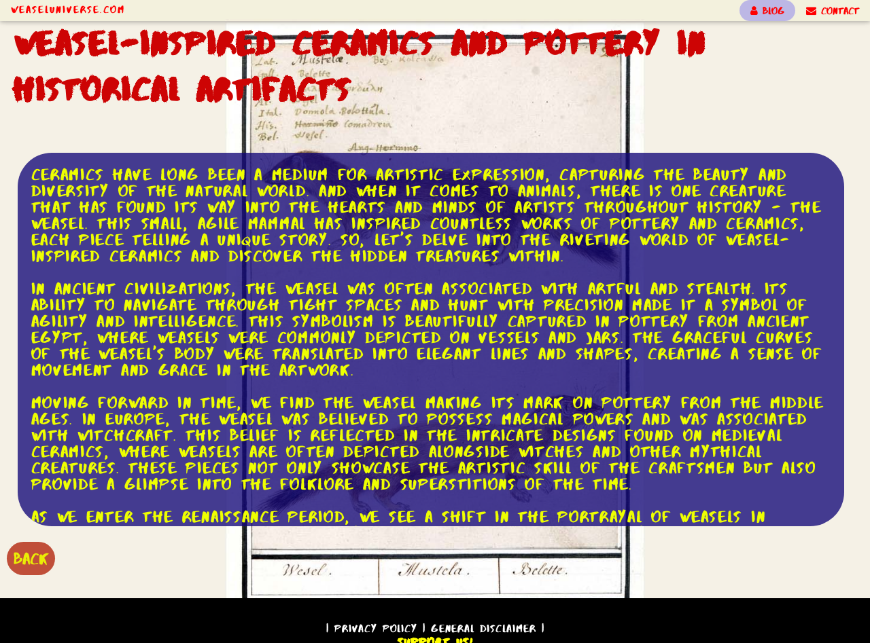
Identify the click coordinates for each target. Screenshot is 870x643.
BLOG (767, 11)
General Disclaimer (483, 628)
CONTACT (832, 11)
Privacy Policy (375, 628)
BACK (31, 558)
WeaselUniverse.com (68, 9)
